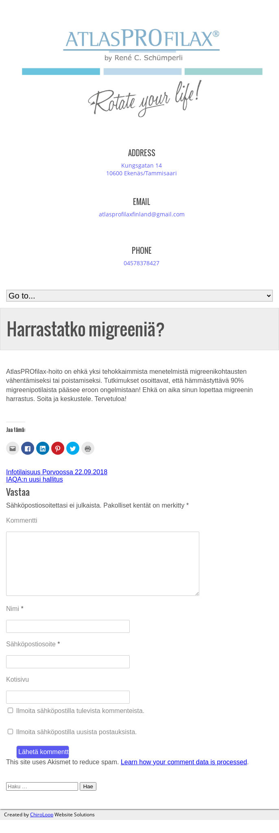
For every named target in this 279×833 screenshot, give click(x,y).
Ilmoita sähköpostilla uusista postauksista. (76, 744)
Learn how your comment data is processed (184, 775)
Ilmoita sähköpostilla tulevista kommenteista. (80, 723)
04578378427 (141, 263)
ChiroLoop (41, 827)
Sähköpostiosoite (33, 657)
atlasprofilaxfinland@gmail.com (142, 214)
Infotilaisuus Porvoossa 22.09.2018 (56, 472)
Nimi (15, 621)
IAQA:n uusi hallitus (34, 479)
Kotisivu (17, 692)
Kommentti (21, 520)
